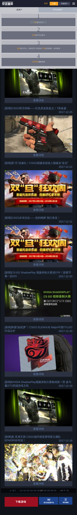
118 (44, 490)
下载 (54, 3)
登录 (46, 3)
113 (28, 490)
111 (21, 490)
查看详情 (38, 100)
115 (34, 490)
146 (61, 490)
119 (48, 490)
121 (55, 490)
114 (31, 490)
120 (51, 490)
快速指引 (64, 3)
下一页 (66, 490)
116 (38, 490)
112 (24, 490)
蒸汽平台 (38, 22)
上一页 (11, 490)
